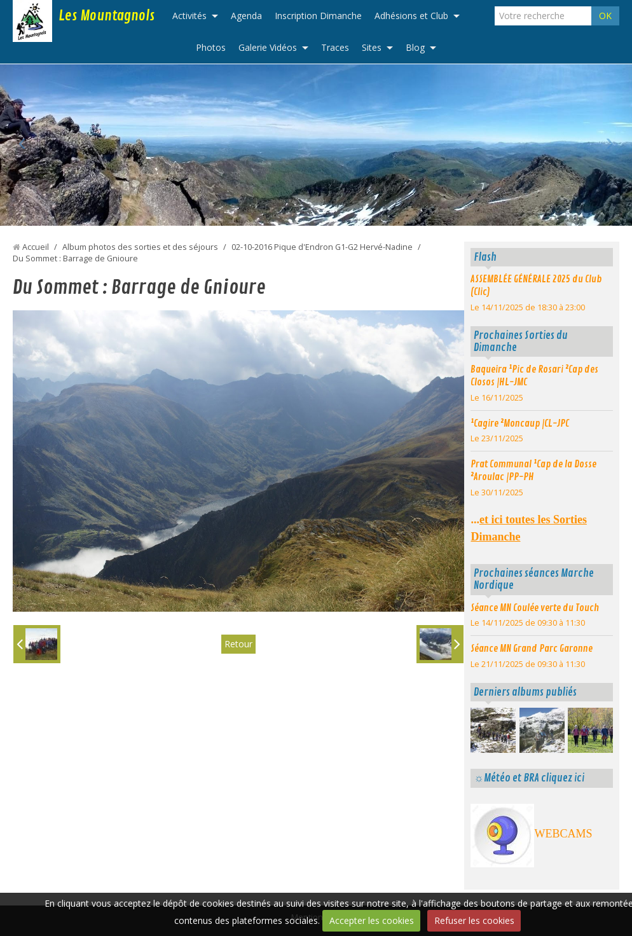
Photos (211, 47)
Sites (371, 47)
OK (605, 16)
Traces (335, 47)
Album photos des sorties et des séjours (140, 247)
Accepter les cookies (371, 920)
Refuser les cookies (474, 920)
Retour (238, 644)
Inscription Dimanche (318, 16)
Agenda (246, 16)
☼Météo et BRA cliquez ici (529, 778)
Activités (189, 16)
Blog (415, 47)
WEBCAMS (563, 833)
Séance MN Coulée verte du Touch (535, 608)
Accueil (35, 247)
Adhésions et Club (411, 16)
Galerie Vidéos (267, 47)
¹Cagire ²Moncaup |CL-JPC (520, 423)
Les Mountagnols (106, 16)
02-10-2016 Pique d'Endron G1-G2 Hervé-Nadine (322, 247)
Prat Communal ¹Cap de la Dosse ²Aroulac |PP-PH (533, 470)
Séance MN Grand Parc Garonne (532, 648)
